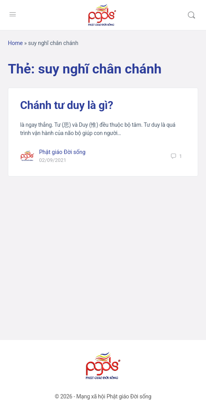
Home (15, 43)
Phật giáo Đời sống (62, 152)
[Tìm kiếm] (191, 15)
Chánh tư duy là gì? (66, 105)
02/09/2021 (52, 160)
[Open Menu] (12, 14)
